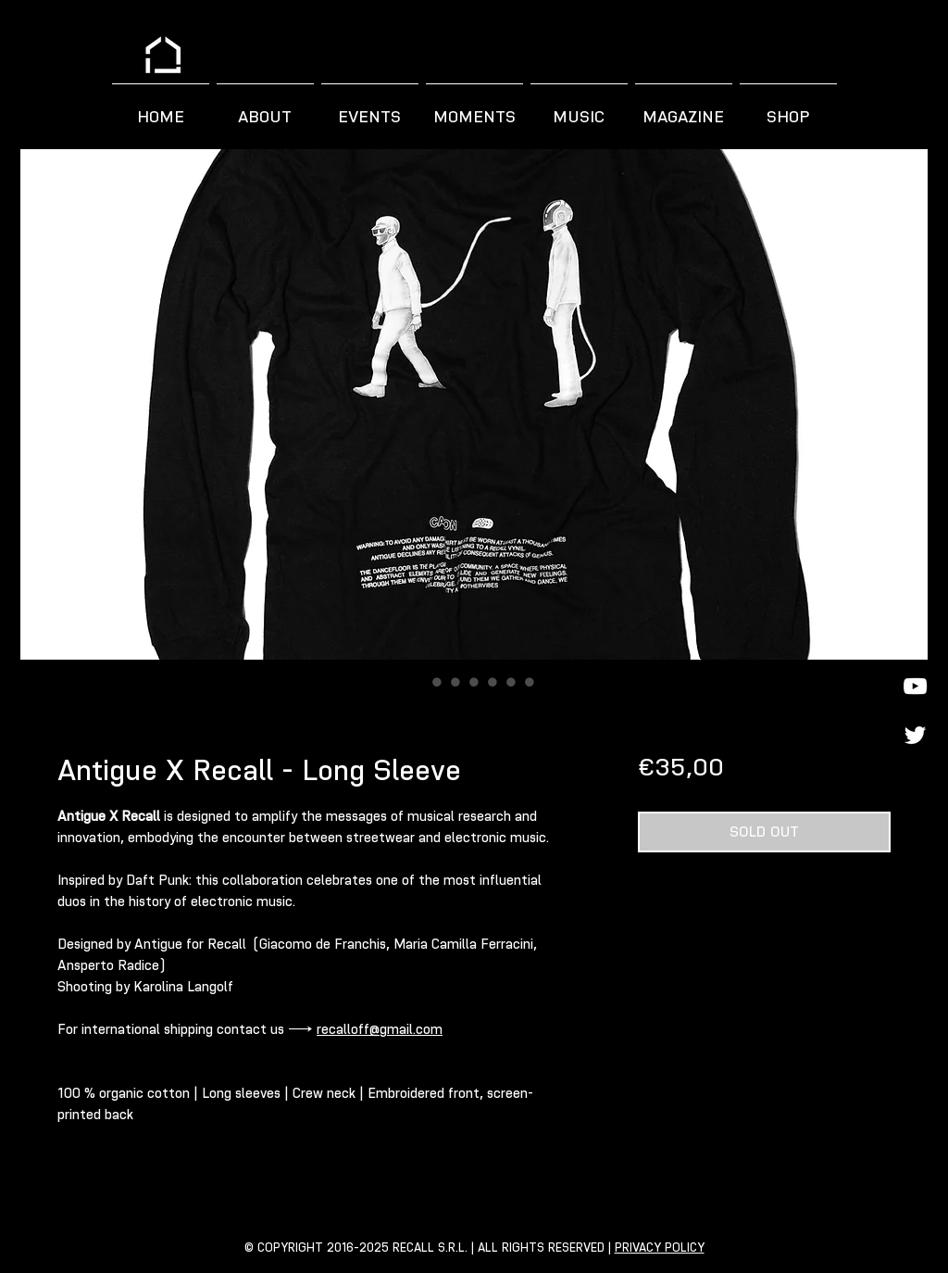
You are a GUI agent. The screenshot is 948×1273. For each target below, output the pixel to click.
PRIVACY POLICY (660, 1247)
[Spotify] (915, 637)
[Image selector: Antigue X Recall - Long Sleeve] (418, 682)
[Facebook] (915, 587)
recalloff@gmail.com (380, 1029)
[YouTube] (915, 686)
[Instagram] (915, 538)
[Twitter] (915, 735)
